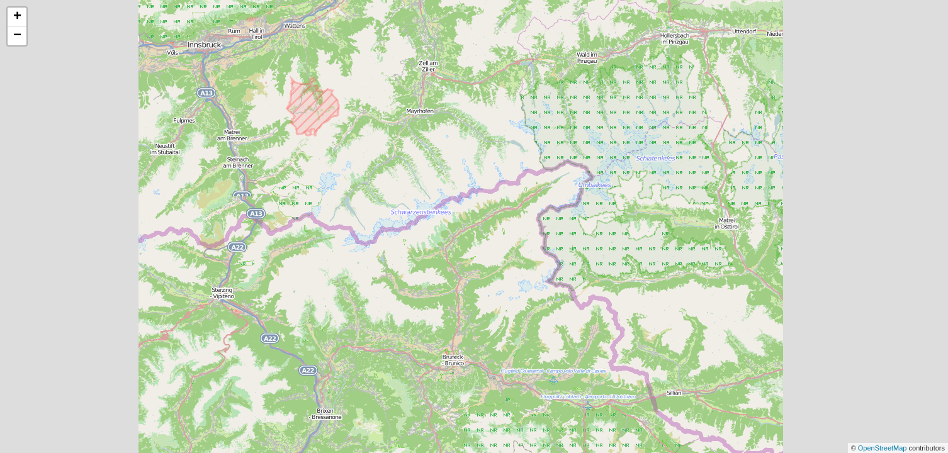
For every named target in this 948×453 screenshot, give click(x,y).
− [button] (17, 35)
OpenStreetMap (883, 448)
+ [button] (17, 17)
